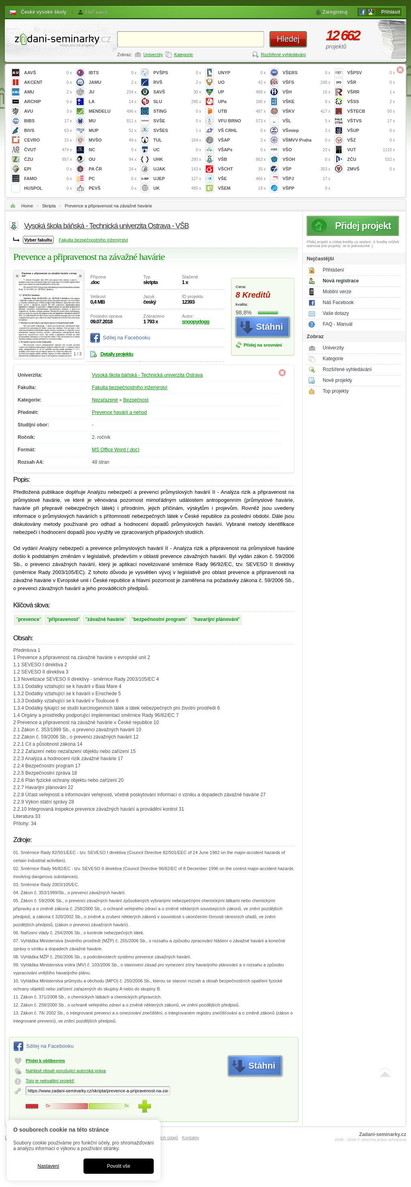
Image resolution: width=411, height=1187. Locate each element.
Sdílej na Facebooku (127, 338)
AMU (48, 92)
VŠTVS (371, 121)
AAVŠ (48, 72)
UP (242, 92)
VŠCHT (242, 169)
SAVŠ (177, 92)
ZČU (371, 159)
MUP (112, 130)
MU (112, 121)
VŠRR (371, 92)
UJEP (177, 178)
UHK (177, 159)
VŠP (306, 169)
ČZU (48, 159)
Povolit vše (118, 1166)
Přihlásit (390, 12)
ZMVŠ (371, 169)
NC (112, 149)
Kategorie (183, 54)
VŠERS (306, 72)
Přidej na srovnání (263, 345)
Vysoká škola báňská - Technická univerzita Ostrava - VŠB (106, 226)
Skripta (49, 205)
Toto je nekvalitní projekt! (50, 1080)
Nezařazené (105, 400)
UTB (242, 111)
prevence (28, 619)
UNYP (242, 72)
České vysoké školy (43, 12)
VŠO (306, 149)
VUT (371, 149)
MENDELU (112, 111)
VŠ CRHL (242, 130)
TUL (177, 140)
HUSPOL (48, 188)
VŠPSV (371, 72)
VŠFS (306, 82)
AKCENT (48, 82)
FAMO (48, 178)
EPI (48, 169)
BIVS (48, 130)
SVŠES (177, 130)
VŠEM (242, 188)
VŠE (242, 178)
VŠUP (371, 130)
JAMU (112, 82)
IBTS (112, 72)
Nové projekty (337, 380)
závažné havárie (105, 619)
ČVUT (48, 149)
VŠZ (371, 140)
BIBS (48, 121)
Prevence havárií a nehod (119, 412)
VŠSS (371, 101)
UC (177, 149)
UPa (242, 101)
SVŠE (177, 121)
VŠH (306, 92)
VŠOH (306, 159)
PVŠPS (177, 72)
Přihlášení (333, 270)
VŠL (306, 121)
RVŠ (177, 82)
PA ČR (112, 169)
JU (112, 92)
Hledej (288, 38)
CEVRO (48, 140)
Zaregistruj (335, 12)
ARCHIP (48, 101)
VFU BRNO (242, 121)
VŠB (242, 159)
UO (242, 82)
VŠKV (306, 111)
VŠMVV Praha (306, 140)
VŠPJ (306, 178)
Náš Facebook (338, 302)
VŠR (371, 82)
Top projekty (336, 391)
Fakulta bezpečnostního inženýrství (93, 239)
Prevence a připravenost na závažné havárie (108, 205)
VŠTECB (371, 111)
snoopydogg (195, 322)
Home (27, 205)
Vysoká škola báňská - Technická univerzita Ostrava (147, 375)
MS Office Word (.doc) (115, 449)
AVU (48, 111)
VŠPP (306, 188)
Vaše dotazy (336, 313)
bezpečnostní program (159, 619)
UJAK (177, 169)
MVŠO (112, 140)
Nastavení (48, 1166)
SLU (177, 101)
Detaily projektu (116, 354)
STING (177, 111)
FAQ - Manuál (337, 324)
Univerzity (153, 54)
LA (112, 101)
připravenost (63, 619)
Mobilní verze (337, 291)
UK (177, 188)
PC (112, 178)
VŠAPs (242, 149)
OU (112, 159)
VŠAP (242, 140)
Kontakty (190, 1137)
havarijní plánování (216, 619)
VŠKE (306, 101)
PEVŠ (112, 188)
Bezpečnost (136, 400)
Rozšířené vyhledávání (283, 54)
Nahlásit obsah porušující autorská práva (66, 1070)
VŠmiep (306, 130)
